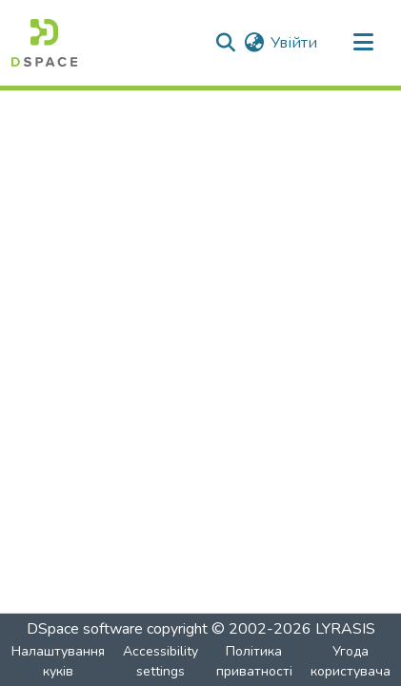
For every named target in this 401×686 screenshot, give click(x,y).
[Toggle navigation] (363, 43)
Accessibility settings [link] (160, 661)
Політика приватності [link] (254, 661)
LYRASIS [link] (345, 628)
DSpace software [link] (85, 628)
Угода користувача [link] (351, 661)
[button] (44, 43)
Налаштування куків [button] (58, 661)
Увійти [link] (294, 42)
